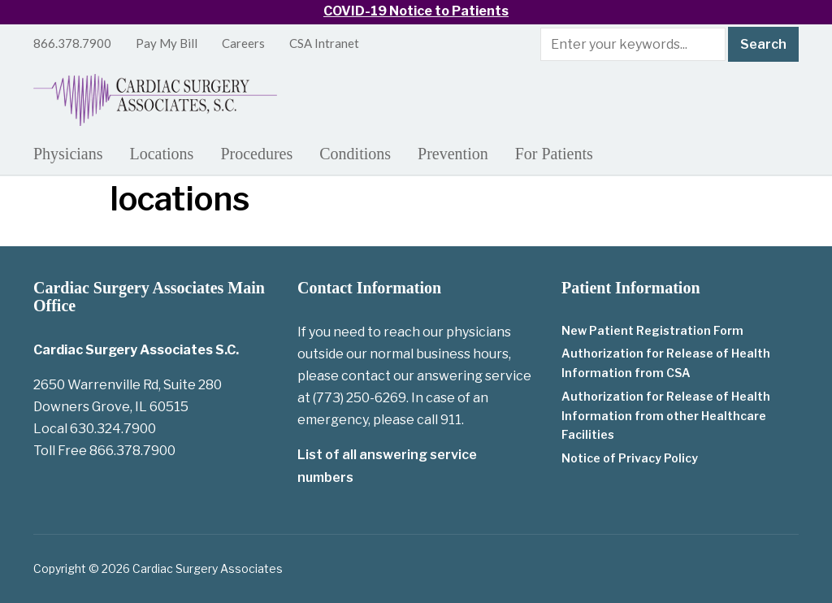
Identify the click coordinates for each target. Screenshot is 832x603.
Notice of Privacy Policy (629, 458)
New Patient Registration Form (652, 330)
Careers (243, 43)
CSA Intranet (324, 43)
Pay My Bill (166, 43)
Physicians (68, 154)
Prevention (453, 154)
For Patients (554, 154)
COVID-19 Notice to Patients (416, 11)
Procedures (256, 154)
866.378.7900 (72, 43)
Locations (162, 154)
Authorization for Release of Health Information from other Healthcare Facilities (665, 415)
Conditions (355, 154)
